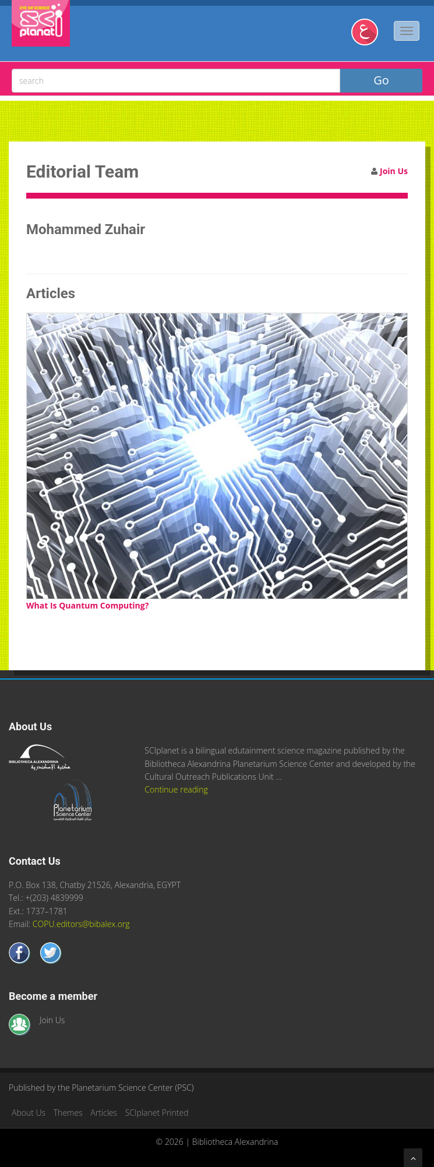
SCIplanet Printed (157, 1112)
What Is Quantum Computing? (87, 605)
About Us (28, 1112)
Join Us (394, 170)
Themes (68, 1112)
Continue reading (175, 789)
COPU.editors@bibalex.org (81, 923)
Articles (103, 1112)
